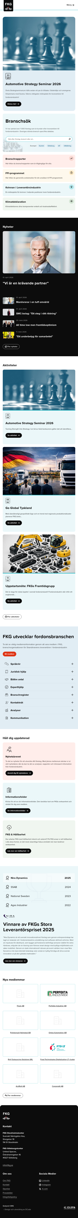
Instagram (45, 1184)
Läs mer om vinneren (15, 961)
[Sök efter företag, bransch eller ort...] (39, 139)
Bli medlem (9, 654)
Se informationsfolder (18, 810)
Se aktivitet (14, 435)
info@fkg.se (8, 1165)
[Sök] (70, 139)
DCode (28, 1209)
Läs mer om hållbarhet (18, 851)
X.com (43, 1188)
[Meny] (70, 4)
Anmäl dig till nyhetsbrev (19, 773)
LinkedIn (44, 1180)
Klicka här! (13, 104)
